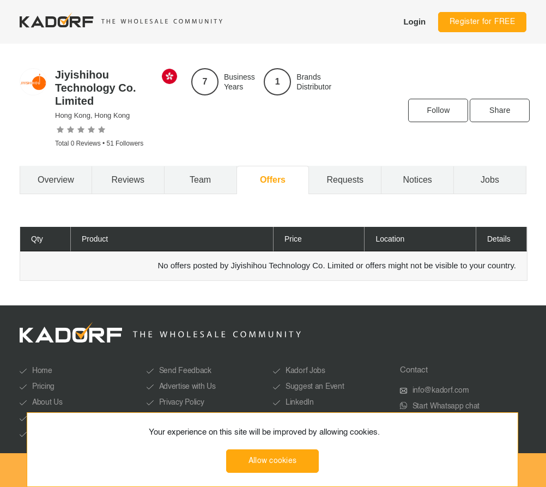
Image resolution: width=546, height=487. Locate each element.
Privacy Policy (181, 402)
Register (482, 22)
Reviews (128, 179)
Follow (438, 110)
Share (500, 110)
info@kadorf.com (440, 390)
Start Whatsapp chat (446, 406)
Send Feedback (185, 371)
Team (200, 179)
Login (414, 21)
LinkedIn (300, 402)
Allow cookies (272, 461)
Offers (273, 179)
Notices (417, 179)
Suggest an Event (315, 386)
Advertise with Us (187, 386)
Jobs (490, 179)
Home (42, 371)
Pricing (43, 386)
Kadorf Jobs (305, 371)
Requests (345, 179)
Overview (56, 179)
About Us (47, 402)
